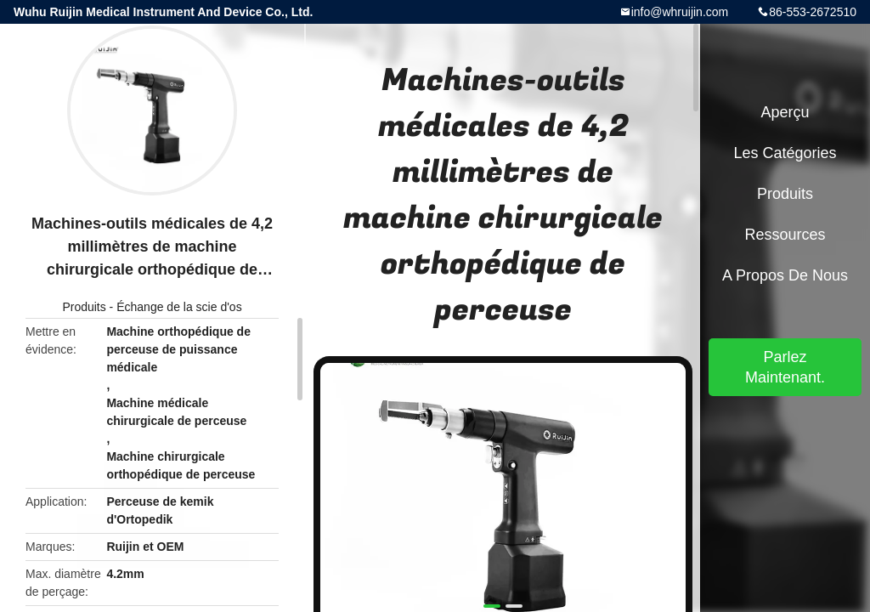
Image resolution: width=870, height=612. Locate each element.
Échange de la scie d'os (178, 307)
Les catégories (784, 153)
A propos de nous (785, 275)
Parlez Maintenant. (785, 367)
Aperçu (784, 112)
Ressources (784, 234)
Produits (83, 307)
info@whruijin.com (680, 12)
